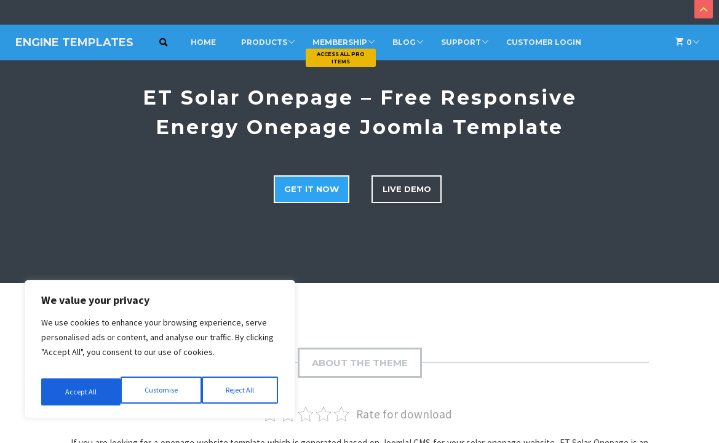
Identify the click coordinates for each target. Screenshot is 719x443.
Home (203, 42)
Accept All (240, 391)
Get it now (308, 187)
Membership (339, 42)
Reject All (161, 391)
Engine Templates (74, 42)
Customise (80, 391)
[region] (160, 353)
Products (264, 42)
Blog (404, 42)
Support (461, 42)
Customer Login (543, 42)
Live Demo (414, 187)
